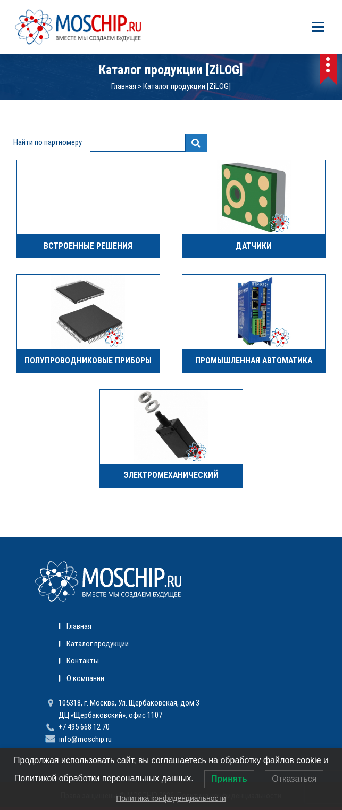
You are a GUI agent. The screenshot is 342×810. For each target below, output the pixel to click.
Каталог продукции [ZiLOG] (187, 86)
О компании (85, 678)
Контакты (82, 661)
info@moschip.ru (85, 739)
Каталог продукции (97, 644)
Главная (123, 86)
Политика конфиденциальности (171, 798)
